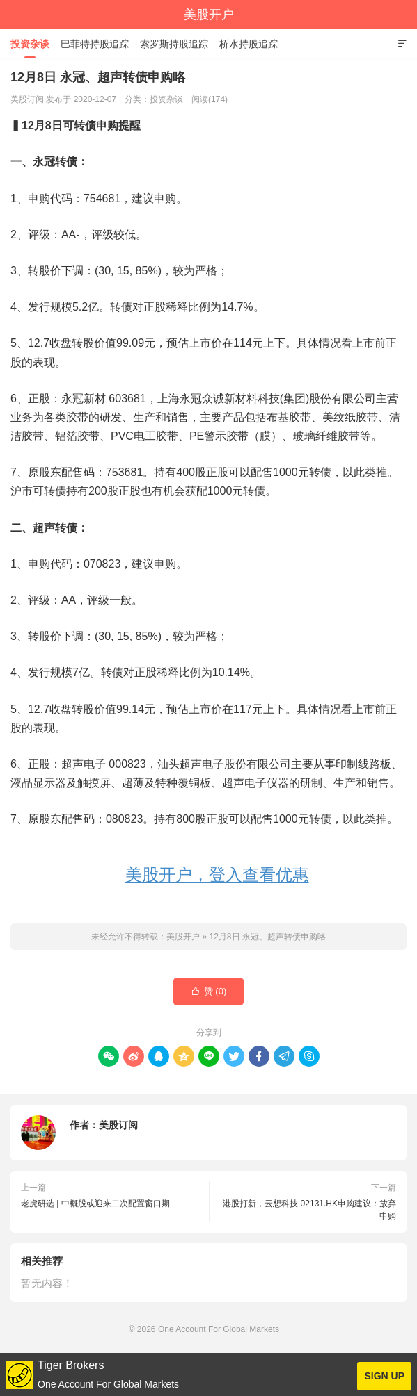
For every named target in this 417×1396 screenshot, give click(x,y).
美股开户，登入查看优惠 (217, 874)
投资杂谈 (29, 43)
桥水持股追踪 (248, 43)
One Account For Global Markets (218, 1329)
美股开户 (209, 15)
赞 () (209, 992)
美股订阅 (118, 1125)
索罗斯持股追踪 (174, 43)
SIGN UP (384, 1375)
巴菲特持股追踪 (95, 43)
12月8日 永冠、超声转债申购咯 (267, 937)
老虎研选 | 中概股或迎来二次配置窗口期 (95, 1203)
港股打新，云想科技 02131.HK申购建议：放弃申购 (309, 1210)
